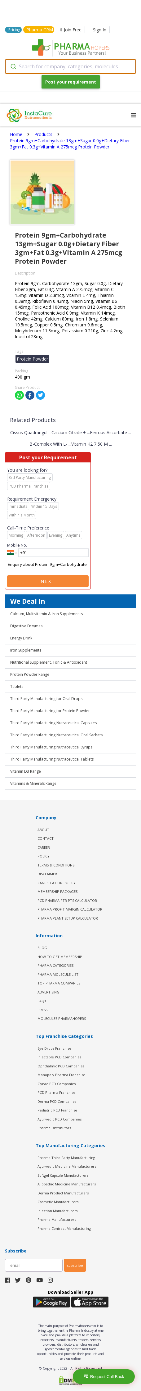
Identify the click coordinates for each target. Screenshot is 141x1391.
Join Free (71, 30)
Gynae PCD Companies (56, 1083)
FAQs (41, 1000)
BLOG (42, 947)
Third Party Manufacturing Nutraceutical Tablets (52, 759)
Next (48, 581)
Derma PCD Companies (56, 1101)
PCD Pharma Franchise (56, 1092)
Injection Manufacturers (57, 1210)
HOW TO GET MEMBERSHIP (59, 956)
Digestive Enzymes (26, 626)
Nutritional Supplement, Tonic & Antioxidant (48, 662)
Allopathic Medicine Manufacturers (66, 1184)
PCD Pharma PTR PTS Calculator (67, 900)
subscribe (75, 1265)
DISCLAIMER (47, 873)
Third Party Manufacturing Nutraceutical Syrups (51, 747)
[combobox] (70, 66)
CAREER (43, 847)
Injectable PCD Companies (59, 1057)
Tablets (16, 686)
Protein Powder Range (29, 674)
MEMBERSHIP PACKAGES (57, 891)
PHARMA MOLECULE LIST (57, 974)
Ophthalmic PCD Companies (60, 1066)
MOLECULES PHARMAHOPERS (61, 1018)
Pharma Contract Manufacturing (64, 1228)
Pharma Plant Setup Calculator (67, 918)
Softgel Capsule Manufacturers (62, 1175)
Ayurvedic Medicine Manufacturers (66, 1166)
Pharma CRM (39, 30)
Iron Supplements (25, 650)
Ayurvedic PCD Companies (59, 1119)
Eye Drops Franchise (54, 1048)
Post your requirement (70, 82)
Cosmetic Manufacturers (57, 1201)
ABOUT (43, 829)
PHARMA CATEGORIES (55, 965)
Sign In (99, 30)
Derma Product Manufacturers (63, 1193)
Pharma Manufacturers (56, 1219)
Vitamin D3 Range (25, 771)
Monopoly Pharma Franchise (61, 1074)
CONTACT (45, 838)
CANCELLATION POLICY (56, 882)
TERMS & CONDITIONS (55, 865)
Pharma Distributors (54, 1127)
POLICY (43, 856)
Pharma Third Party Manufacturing (66, 1157)
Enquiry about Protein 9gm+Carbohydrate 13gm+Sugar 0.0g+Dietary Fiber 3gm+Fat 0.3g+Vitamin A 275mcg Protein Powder (48, 564)
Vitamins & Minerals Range (33, 783)
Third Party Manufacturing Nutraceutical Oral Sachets (56, 735)
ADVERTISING (48, 992)
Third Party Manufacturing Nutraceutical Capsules (53, 722)
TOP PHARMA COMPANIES (58, 983)
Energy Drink (21, 638)
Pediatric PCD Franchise (57, 1110)
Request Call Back (104, 1376)
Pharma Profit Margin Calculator (69, 909)
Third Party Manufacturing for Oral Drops (46, 698)
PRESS (42, 1009)
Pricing (14, 29)
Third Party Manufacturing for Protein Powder (50, 710)
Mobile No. (17, 545)
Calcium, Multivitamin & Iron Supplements (46, 613)
